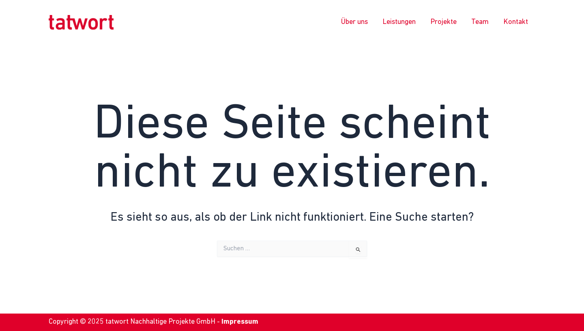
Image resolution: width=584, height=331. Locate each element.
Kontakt (515, 22)
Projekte (443, 22)
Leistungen (399, 22)
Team (480, 22)
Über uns (354, 22)
